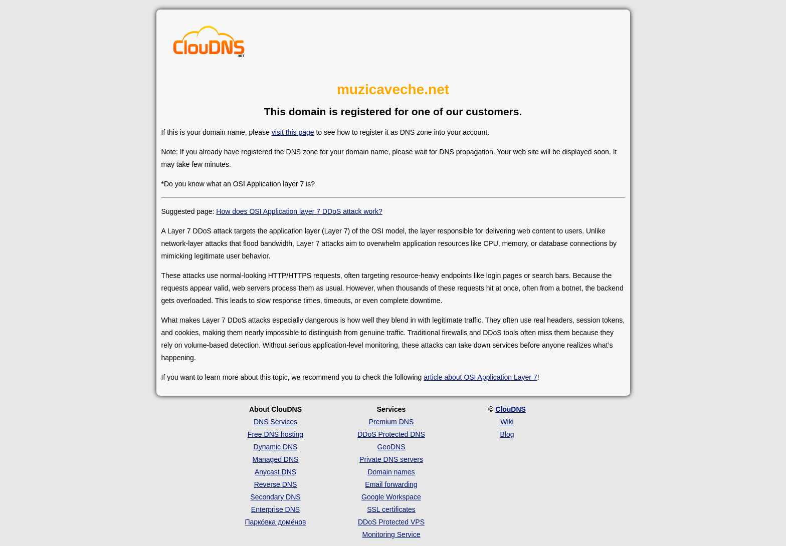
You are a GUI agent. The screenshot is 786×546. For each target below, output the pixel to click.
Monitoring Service (391, 534)
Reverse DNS (275, 484)
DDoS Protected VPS (391, 522)
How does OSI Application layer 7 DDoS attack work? (299, 211)
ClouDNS (510, 409)
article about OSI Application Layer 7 (480, 377)
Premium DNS (391, 422)
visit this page (293, 132)
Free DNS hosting (275, 434)
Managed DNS (276, 459)
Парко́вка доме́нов (275, 522)
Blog (507, 434)
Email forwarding (391, 484)
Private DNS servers (391, 459)
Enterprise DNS (275, 509)
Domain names (391, 472)
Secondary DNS (275, 497)
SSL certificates (391, 509)
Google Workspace (391, 497)
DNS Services (275, 422)
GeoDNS (391, 447)
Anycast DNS (275, 472)
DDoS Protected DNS (391, 434)
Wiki (506, 422)
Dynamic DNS (276, 447)
